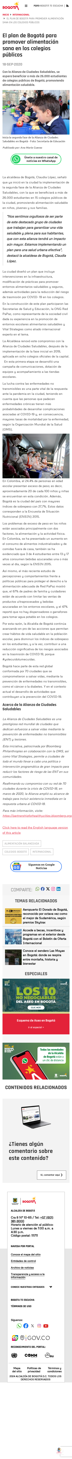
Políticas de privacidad (34, 1369)
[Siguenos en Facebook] (19, 1325)
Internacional (21, 15)
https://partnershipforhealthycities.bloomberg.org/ (37, 815)
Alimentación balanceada (21, 843)
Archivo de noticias (22, 1267)
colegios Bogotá (15, 852)
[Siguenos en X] (32, 1325)
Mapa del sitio (17, 1369)
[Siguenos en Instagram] (39, 1325)
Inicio (5, 15)
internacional (41, 852)
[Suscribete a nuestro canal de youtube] (45, 1325)
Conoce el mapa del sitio (25, 1254)
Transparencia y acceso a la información (27, 1275)
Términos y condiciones (54, 1369)
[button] (37, 890)
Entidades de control (23, 1261)
